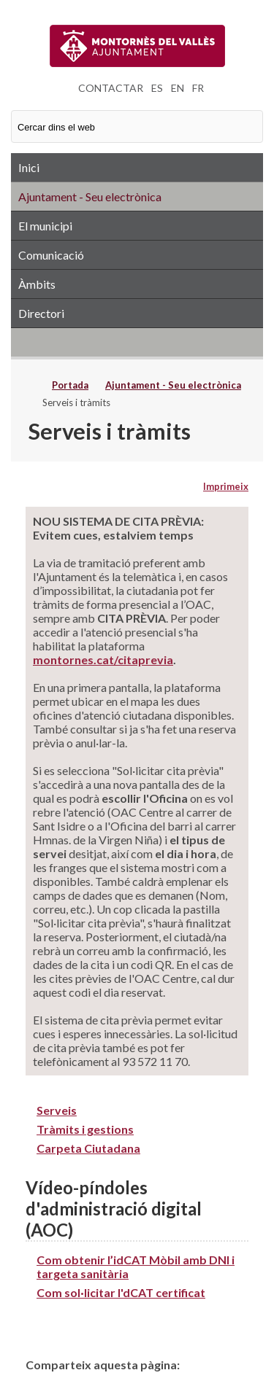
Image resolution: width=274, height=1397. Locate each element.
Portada (70, 385)
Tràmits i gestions (85, 1129)
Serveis (57, 1110)
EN (177, 88)
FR (198, 88)
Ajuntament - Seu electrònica (89, 196)
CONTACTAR (110, 88)
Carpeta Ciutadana (88, 1148)
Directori (41, 313)
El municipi (45, 226)
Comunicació (51, 255)
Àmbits (37, 284)
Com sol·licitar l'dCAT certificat (121, 1292)
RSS (137, 342)
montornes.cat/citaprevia (103, 659)
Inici (28, 167)
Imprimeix (225, 486)
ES (157, 88)
